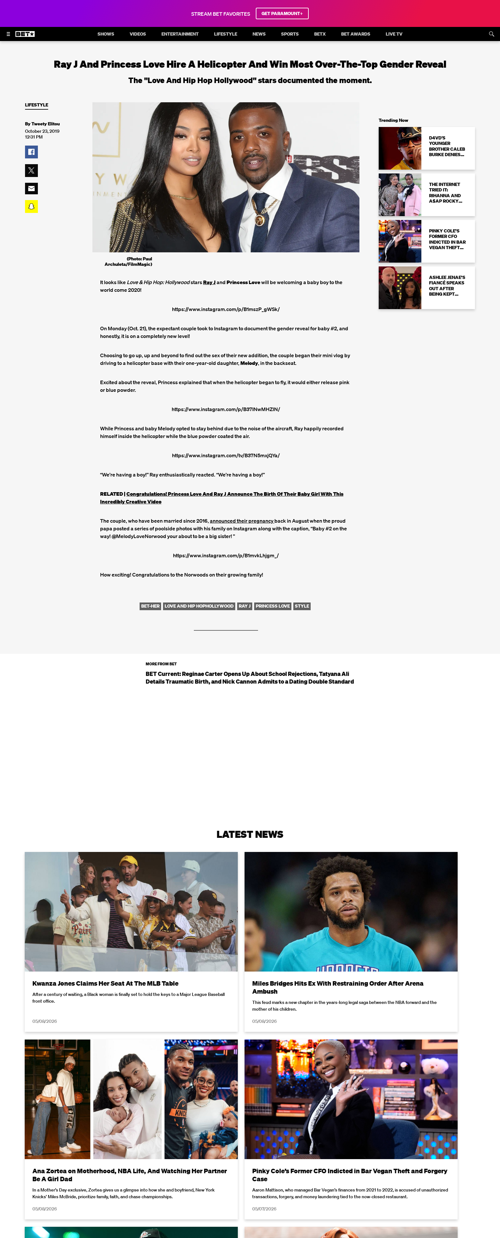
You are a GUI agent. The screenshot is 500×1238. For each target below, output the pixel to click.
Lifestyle (36, 105)
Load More (250, 1170)
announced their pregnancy (242, 521)
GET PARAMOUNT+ (282, 13)
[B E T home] (25, 37)
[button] (31, 152)
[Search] (491, 34)
